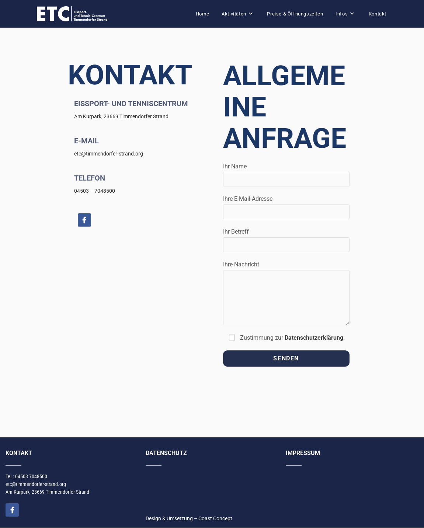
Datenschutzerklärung (314, 337)
